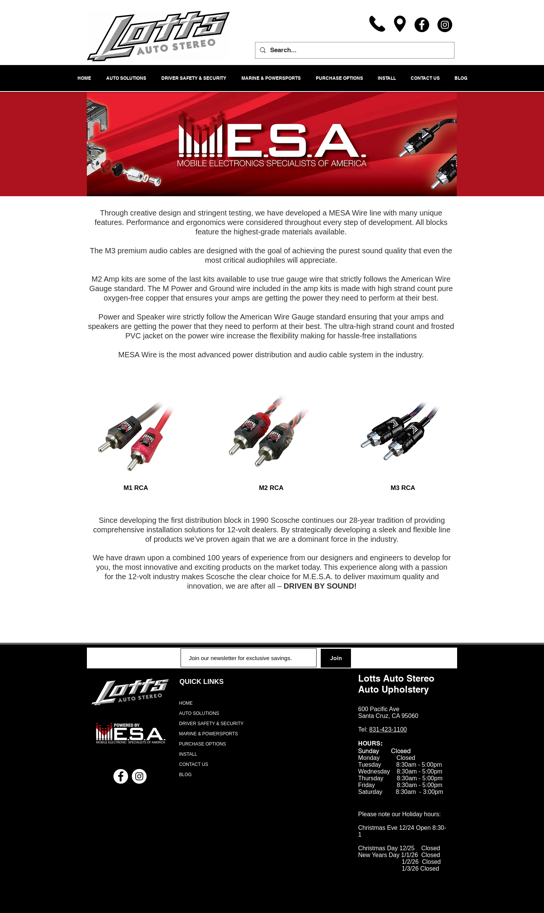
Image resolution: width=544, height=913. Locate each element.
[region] (136, 427)
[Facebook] (421, 24)
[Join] (336, 658)
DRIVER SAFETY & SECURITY (211, 723)
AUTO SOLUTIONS (199, 713)
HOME (186, 703)
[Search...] (354, 50)
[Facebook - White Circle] (120, 776)
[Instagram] (444, 24)
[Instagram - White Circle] (139, 776)
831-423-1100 (388, 729)
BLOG (185, 774)
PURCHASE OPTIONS (202, 744)
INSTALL (188, 754)
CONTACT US (193, 764)
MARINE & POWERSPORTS (208, 733)
